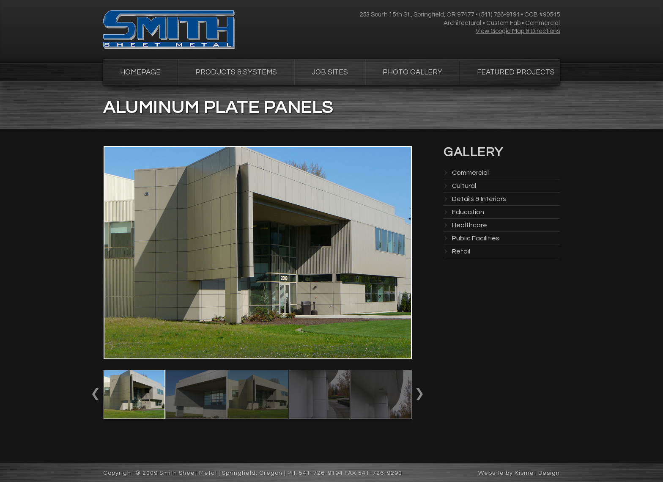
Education (468, 212)
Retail (461, 251)
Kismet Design (537, 473)
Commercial (470, 172)
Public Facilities (475, 238)
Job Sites (330, 72)
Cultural (464, 185)
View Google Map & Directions (518, 31)
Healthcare (469, 225)
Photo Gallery (412, 72)
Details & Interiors (479, 199)
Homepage (140, 72)
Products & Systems (236, 72)
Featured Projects (516, 72)
